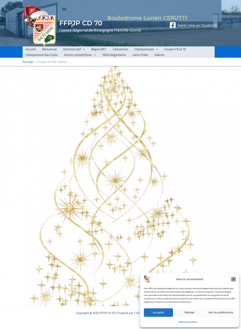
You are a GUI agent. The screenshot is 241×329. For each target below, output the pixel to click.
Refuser (190, 312)
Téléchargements (114, 55)
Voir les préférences (220, 312)
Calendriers (120, 49)
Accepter (158, 312)
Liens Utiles (140, 55)
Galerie (159, 55)
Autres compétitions (80, 55)
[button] (233, 279)
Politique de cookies (187, 321)
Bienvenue (49, 49)
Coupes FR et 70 (175, 49)
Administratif (74, 49)
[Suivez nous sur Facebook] (193, 25)
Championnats (146, 49)
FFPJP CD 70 (80, 23)
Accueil (31, 49)
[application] (83, 49)
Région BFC (98, 49)
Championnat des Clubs (42, 55)
